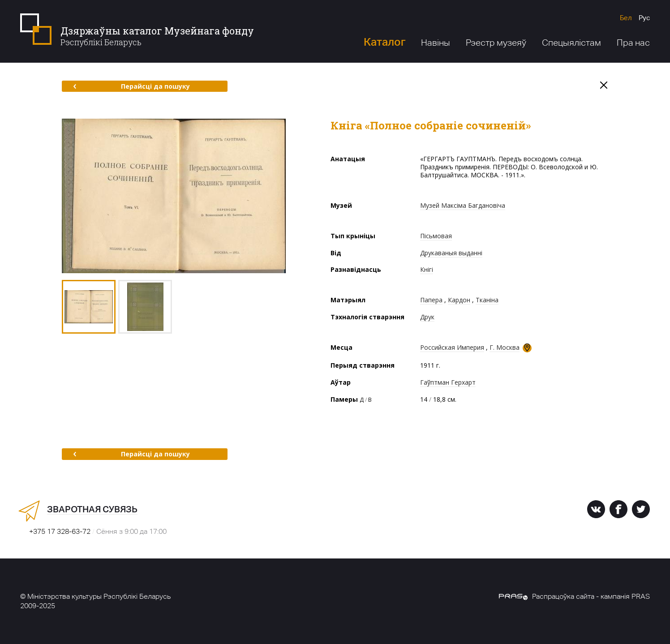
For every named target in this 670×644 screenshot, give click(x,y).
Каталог (384, 42)
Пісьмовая (436, 236)
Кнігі (426, 269)
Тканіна (487, 300)
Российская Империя (452, 347)
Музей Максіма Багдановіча (462, 205)
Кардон (459, 300)
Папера (431, 300)
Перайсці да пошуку (131, 86)
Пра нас (633, 42)
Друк (427, 317)
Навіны (435, 42)
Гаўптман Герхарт (448, 382)
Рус (644, 17)
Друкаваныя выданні (451, 253)
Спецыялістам (571, 42)
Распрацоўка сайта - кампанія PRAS (574, 596)
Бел (626, 17)
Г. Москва (505, 347)
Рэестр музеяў (496, 42)
